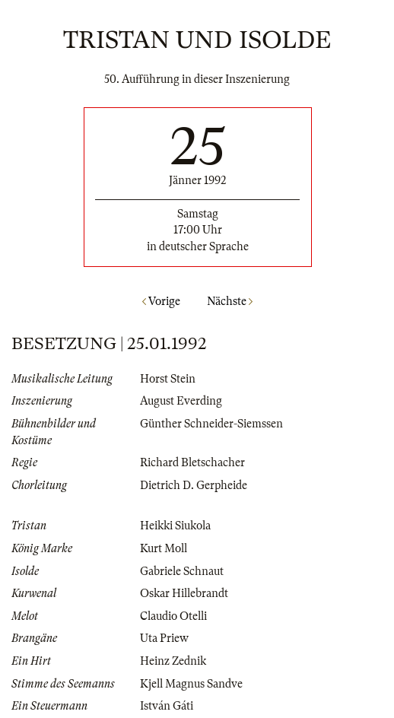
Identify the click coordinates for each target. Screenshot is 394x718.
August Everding (181, 401)
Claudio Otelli (173, 616)
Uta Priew (164, 638)
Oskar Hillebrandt (184, 593)
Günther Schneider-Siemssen (211, 424)
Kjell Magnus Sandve (191, 684)
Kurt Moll (163, 548)
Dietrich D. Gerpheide (193, 485)
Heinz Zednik (173, 661)
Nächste (230, 301)
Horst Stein (167, 379)
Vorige (161, 301)
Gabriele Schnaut (182, 571)
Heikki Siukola (175, 525)
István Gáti (166, 706)
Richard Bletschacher (192, 462)
